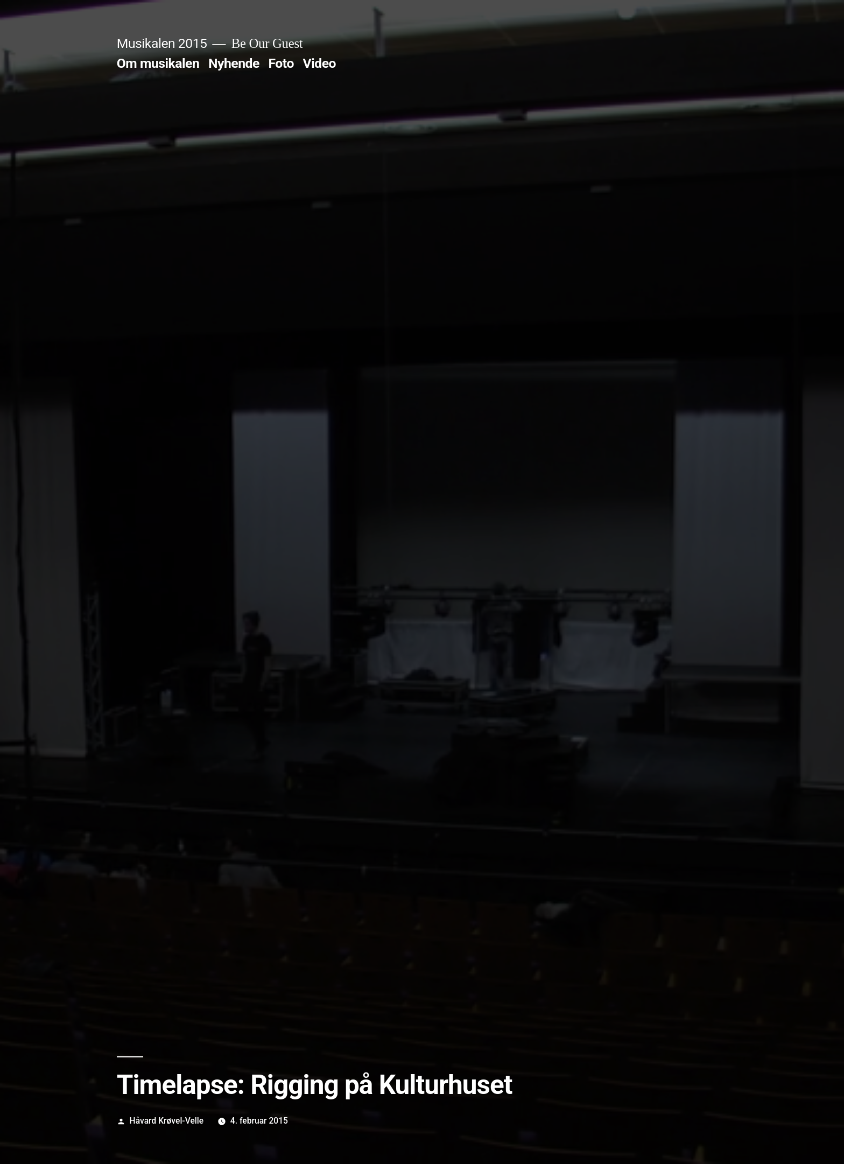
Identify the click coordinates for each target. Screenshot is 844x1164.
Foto (281, 63)
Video (319, 63)
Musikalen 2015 (162, 43)
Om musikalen (158, 63)
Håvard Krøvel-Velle (167, 1121)
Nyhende (233, 63)
